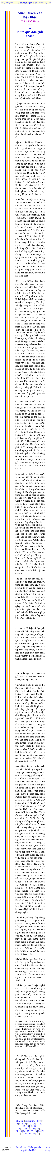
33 (26, 1133)
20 (30, 1128)
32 (22, 1133)
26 (24, 1131)
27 (28, 1131)
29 (36, 1131)
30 (39, 1131)
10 (34, 1124)
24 (17, 1131)
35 (34, 1133)
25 (20, 1131)
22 (37, 1128)
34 (30, 1133)
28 (32, 1131)
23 (41, 1128)
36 (37, 1133)
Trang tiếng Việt (45, 3)
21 (34, 1128)
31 (43, 1131)
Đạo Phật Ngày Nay (27, 3)
